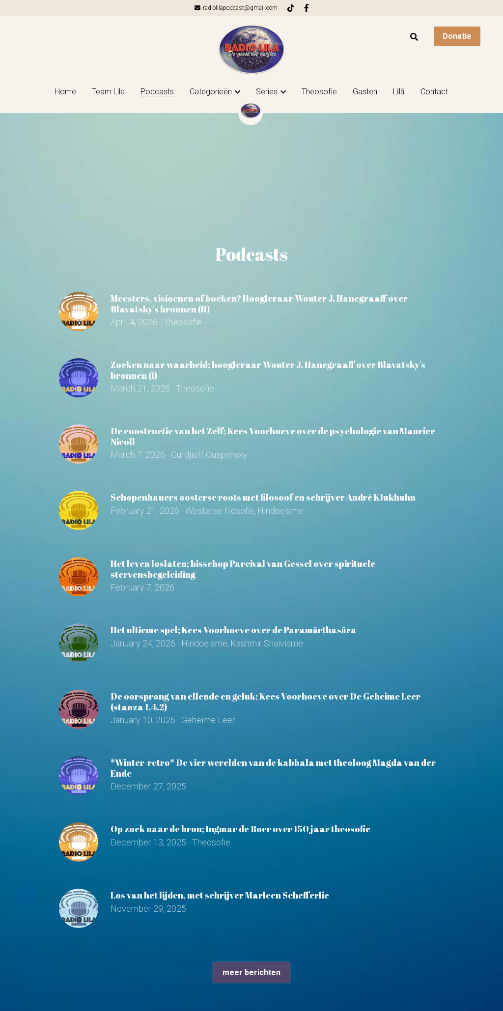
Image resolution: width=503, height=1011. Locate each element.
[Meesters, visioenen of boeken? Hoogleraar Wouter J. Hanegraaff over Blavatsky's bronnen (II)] (78, 311)
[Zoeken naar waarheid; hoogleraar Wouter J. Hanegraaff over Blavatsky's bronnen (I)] (78, 377)
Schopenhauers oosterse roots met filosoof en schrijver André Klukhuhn (263, 497)
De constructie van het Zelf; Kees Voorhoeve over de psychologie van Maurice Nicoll (273, 436)
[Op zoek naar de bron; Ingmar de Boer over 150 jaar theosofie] (78, 842)
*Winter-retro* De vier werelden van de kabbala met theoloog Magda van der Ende (273, 768)
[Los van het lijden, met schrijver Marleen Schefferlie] (78, 908)
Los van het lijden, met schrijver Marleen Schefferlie (220, 895)
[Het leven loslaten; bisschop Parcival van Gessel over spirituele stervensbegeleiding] (78, 576)
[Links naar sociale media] (290, 8)
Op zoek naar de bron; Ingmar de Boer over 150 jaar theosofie (240, 829)
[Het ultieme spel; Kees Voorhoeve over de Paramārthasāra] (78, 643)
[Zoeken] (414, 37)
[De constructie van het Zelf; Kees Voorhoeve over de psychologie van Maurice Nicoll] (78, 444)
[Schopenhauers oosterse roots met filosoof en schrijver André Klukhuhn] (78, 510)
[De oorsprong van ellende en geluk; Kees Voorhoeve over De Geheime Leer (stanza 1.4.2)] (78, 709)
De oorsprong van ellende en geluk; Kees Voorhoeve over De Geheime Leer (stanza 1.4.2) (265, 701)
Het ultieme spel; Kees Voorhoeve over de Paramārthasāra (234, 630)
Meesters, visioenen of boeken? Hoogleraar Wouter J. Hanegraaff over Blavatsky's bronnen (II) (259, 303)
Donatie (457, 36)
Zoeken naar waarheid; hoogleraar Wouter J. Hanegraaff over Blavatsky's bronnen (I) (268, 370)
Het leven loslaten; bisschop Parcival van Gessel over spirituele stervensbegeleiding (243, 569)
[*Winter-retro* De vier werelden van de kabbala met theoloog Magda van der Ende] (78, 775)
